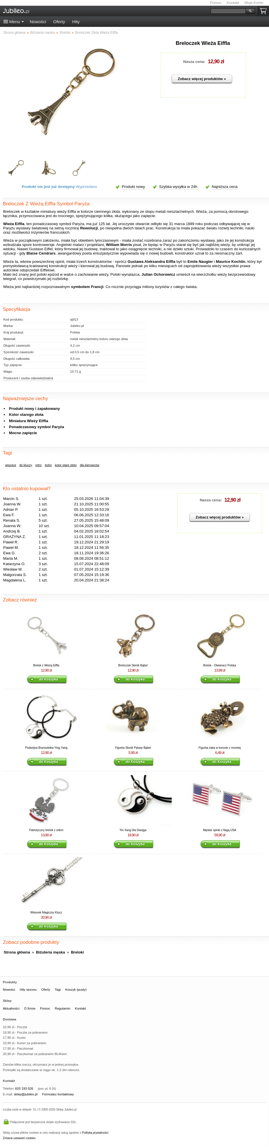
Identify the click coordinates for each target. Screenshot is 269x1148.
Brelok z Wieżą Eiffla (46, 665)
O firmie (29, 1008)
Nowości (38, 21)
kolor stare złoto (66, 465)
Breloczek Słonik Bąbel (132, 665)
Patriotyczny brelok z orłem (46, 830)
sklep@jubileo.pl (25, 1094)
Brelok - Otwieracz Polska (219, 665)
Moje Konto (253, 3)
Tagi (58, 989)
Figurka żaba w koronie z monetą (220, 747)
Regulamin (62, 1008)
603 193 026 (24, 1088)
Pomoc (215, 3)
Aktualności (11, 1008)
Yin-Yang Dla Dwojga (133, 830)
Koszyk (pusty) (75, 989)
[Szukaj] (228, 11)
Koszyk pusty (264, 11)
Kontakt (233, 3)
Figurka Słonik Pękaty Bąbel (133, 747)
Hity (76, 21)
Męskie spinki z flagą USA (219, 830)
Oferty (59, 21)
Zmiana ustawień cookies (19, 1138)
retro (38, 465)
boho (48, 465)
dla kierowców (89, 465)
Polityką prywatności (95, 1132)
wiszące (10, 465)
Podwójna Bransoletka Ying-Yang (46, 747)
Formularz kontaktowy (58, 1094)
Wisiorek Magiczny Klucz (46, 912)
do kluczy (25, 465)
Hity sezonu (28, 989)
